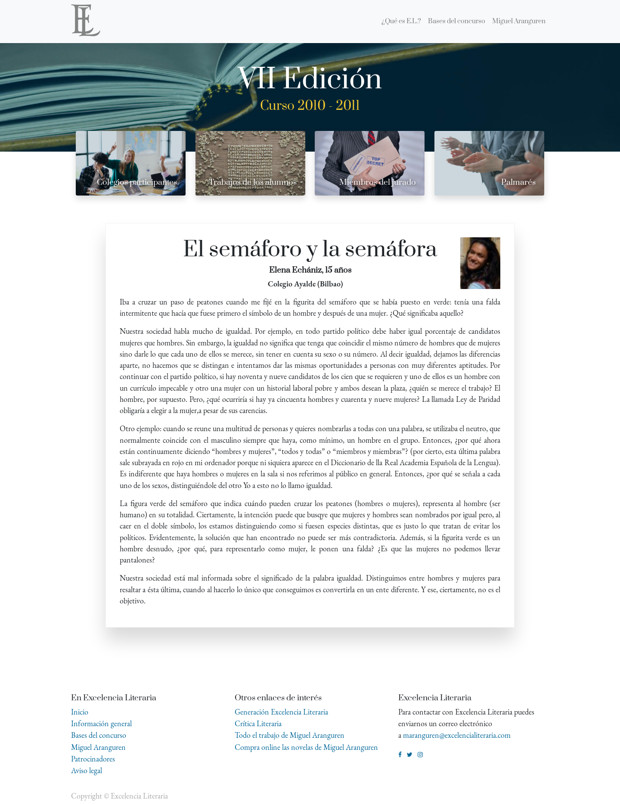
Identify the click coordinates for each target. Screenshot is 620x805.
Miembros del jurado (377, 182)
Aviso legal (86, 770)
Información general (101, 723)
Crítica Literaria (258, 723)
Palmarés (518, 182)
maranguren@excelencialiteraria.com (457, 735)
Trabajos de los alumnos (253, 182)
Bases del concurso (98, 735)
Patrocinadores (93, 759)
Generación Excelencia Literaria (281, 712)
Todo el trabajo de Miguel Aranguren (289, 735)
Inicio (79, 712)
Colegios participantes (137, 182)
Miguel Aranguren (98, 747)
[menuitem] (401, 21)
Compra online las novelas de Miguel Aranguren (306, 747)
